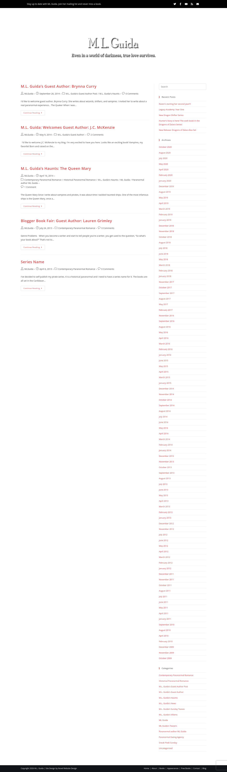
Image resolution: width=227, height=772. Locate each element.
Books (88, 67)
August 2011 (165, 590)
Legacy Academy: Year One (171, 109)
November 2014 (166, 394)
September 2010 (166, 624)
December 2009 (166, 647)
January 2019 (165, 220)
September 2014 (166, 405)
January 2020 (165, 180)
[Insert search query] (182, 87)
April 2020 (163, 169)
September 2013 (166, 472)
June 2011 (163, 602)
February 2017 (165, 310)
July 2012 (163, 534)
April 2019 (163, 203)
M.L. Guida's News (167, 703)
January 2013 (165, 517)
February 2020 (165, 175)
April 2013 (163, 501)
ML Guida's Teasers (168, 725)
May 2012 (163, 545)
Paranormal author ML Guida (172, 731)
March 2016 (164, 343)
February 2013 (165, 512)
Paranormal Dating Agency (171, 737)
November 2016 (166, 315)
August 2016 (165, 326)
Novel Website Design (67, 768)
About (71, 68)
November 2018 (166, 231)
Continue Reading (34, 112)
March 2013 (164, 506)
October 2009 (165, 658)
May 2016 (163, 332)
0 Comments (132, 93)
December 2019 (166, 186)
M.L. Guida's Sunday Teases (172, 709)
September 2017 (166, 293)
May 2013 (163, 495)
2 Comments (97, 134)
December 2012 (166, 523)
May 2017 (163, 304)
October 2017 (165, 287)
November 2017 (166, 281)
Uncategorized (166, 748)
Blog (171, 68)
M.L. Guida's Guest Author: (71, 134)
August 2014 (165, 411)
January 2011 (165, 618)
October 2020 (165, 147)
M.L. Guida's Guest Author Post (81, 93)
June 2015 (163, 360)
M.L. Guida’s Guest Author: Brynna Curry (59, 86)
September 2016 (166, 321)
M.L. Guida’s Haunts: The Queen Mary (56, 168)
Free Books (135, 68)
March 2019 (164, 208)
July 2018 (163, 248)
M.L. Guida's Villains (168, 714)
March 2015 (164, 377)
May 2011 (163, 607)
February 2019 (165, 214)
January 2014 (165, 450)
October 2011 (165, 585)
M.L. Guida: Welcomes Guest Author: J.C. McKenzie (68, 127)
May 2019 (163, 197)
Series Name (32, 261)
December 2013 (166, 456)
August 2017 (165, 298)
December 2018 (166, 225)
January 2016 (165, 355)
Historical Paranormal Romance (79, 179)
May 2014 (163, 428)
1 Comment (30, 187)
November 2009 (166, 652)
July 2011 (163, 596)
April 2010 (163, 635)
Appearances (111, 68)
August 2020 (165, 152)
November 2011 (166, 579)
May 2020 (163, 164)
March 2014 (164, 439)
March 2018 (164, 265)
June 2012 (163, 540)
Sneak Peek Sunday (168, 742)
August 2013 (165, 478)
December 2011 (166, 574)
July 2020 (163, 158)
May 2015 (163, 366)
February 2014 (165, 444)
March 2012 (164, 557)
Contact (156, 68)
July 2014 (163, 416)
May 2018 (163, 259)
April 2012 (163, 551)
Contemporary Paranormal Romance (43, 179)
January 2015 (165, 383)
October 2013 (165, 467)
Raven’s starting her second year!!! (175, 104)
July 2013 (163, 484)
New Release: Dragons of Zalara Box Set (177, 130)
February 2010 (165, 641)
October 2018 (165, 237)
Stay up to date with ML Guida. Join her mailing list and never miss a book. (64, 3)
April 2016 (163, 338)
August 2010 (165, 630)
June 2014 (163, 422)
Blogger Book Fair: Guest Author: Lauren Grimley (66, 220)
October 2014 (165, 399)
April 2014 (163, 433)
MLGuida (29, 93)
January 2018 (165, 276)
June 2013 (163, 489)
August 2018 (165, 242)
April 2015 (163, 371)
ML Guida (125, 179)
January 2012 (165, 568)
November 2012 (166, 529)
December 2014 (166, 388)
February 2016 (165, 349)
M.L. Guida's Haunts (109, 93)
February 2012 (165, 562)
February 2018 (165, 270)
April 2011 (163, 613)
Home (56, 68)
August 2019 (165, 191)
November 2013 (166, 461)
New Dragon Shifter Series (171, 115)
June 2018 (163, 253)
